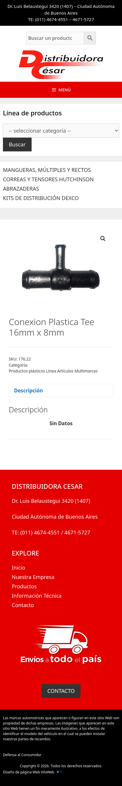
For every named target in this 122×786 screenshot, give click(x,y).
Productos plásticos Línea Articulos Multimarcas (53, 371)
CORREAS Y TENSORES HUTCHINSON (48, 179)
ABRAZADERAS (21, 188)
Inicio (18, 567)
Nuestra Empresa (33, 576)
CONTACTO (61, 690)
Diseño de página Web (21, 772)
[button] (103, 238)
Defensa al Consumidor (22, 754)
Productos (24, 586)
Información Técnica (37, 595)
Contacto (23, 605)
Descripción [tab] (28, 390)
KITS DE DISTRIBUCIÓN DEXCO (41, 197)
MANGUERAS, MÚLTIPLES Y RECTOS (47, 169)
